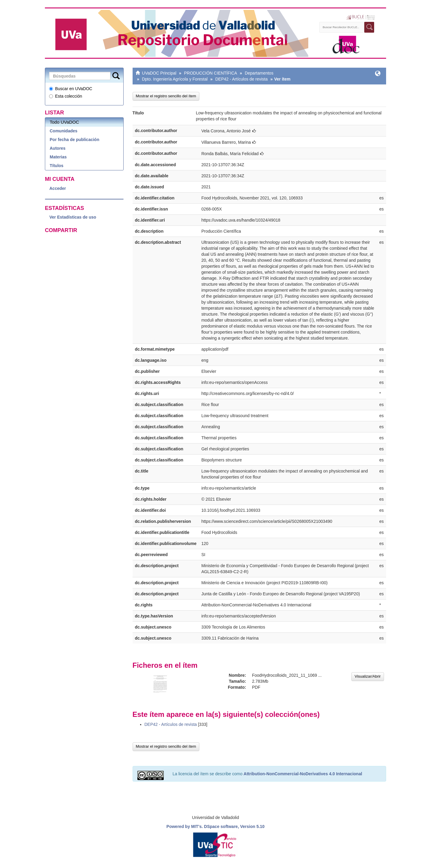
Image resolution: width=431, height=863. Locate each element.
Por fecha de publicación (74, 139)
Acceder (57, 188)
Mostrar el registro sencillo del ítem (166, 96)
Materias (58, 157)
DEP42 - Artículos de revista (241, 79)
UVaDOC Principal (159, 73)
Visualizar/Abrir (368, 676)
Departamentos (259, 73)
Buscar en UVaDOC (70, 88)
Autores (58, 148)
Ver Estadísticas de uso (72, 217)
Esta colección (65, 96)
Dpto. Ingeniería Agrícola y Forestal (174, 79)
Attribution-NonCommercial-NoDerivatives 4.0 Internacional (303, 773)
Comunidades (64, 130)
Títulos (56, 165)
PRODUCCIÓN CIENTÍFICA (210, 73)
